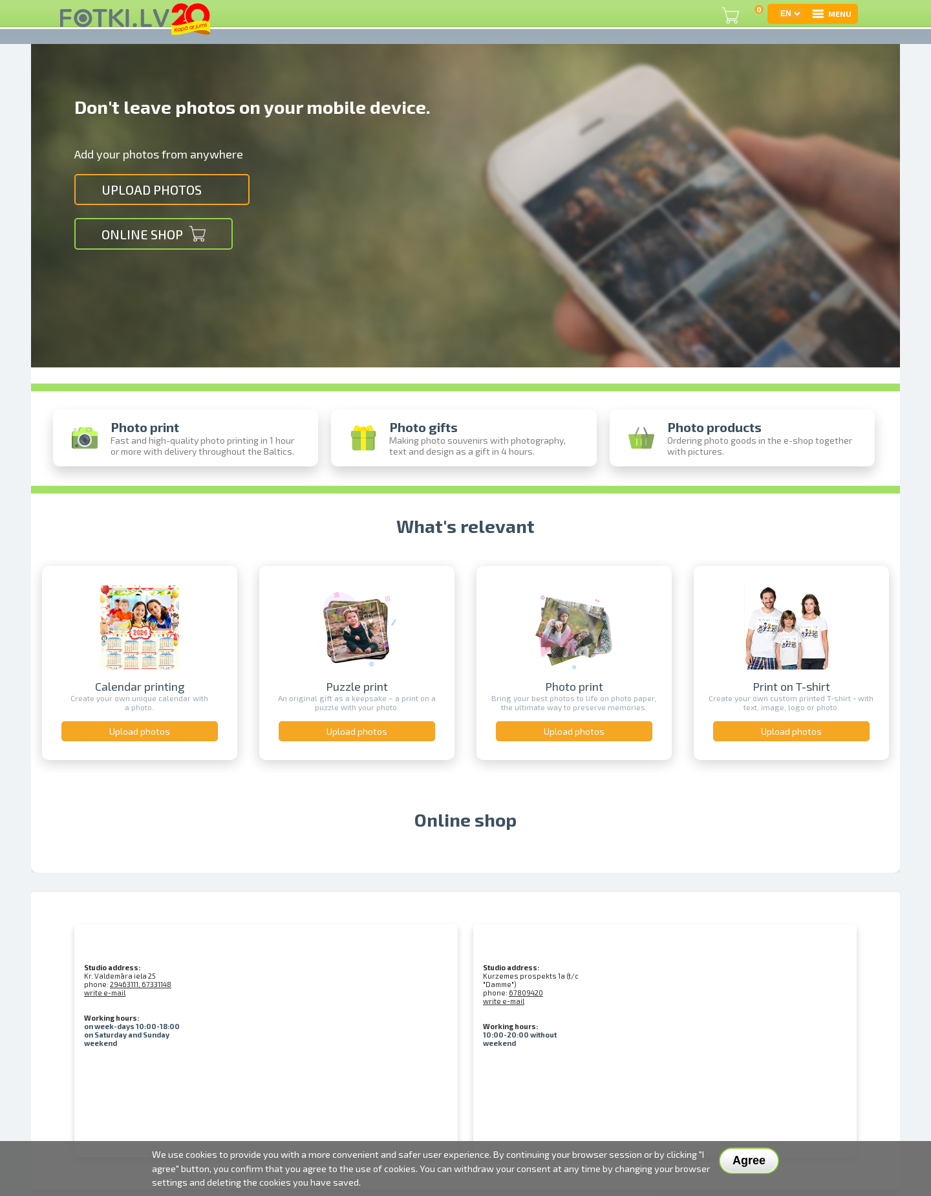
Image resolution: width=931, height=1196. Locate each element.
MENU (831, 13)
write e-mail (104, 992)
